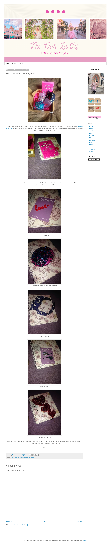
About (14, 63)
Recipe (91, 144)
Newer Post (9, 521)
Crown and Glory (15, 457)
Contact (21, 63)
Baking (91, 126)
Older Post (79, 521)
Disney (91, 133)
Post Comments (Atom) (21, 525)
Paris (90, 142)
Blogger (85, 540)
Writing (91, 151)
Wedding (92, 149)
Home (7, 63)
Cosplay (91, 131)
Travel (91, 147)
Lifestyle (91, 138)
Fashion (22, 457)
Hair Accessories (29, 457)
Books (91, 129)
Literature (92, 140)
